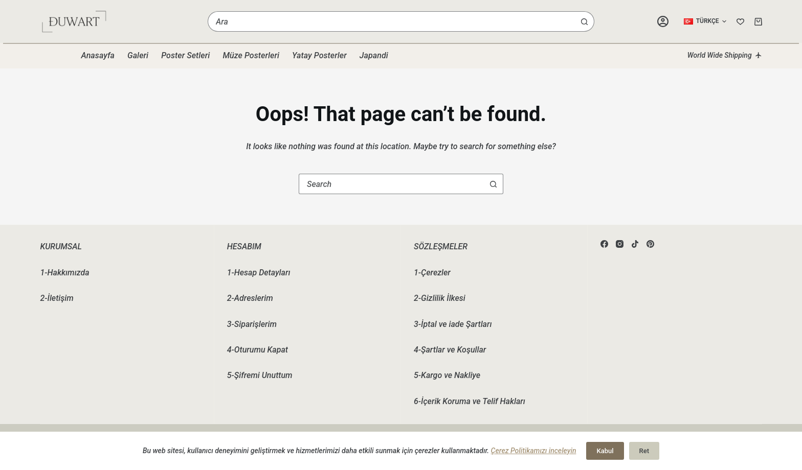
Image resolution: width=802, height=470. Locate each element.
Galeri (137, 55)
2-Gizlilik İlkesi (439, 298)
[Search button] (584, 21)
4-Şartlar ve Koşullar (450, 350)
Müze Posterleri (250, 55)
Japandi (374, 55)
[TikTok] (635, 244)
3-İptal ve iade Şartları (453, 324)
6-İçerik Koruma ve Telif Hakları (469, 401)
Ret (644, 451)
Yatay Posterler (319, 55)
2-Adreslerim (250, 298)
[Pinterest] (650, 244)
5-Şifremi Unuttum (260, 375)
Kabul (604, 451)
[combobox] (391, 21)
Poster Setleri (185, 55)
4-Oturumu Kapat (257, 350)
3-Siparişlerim (252, 324)
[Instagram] (619, 244)
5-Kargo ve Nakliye (447, 375)
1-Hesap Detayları (259, 272)
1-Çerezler (432, 272)
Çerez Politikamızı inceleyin (533, 451)
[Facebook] (604, 244)
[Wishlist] (740, 22)
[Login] (663, 21)
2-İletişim (56, 298)
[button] (705, 21)
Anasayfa (98, 55)
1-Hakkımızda (64, 272)
